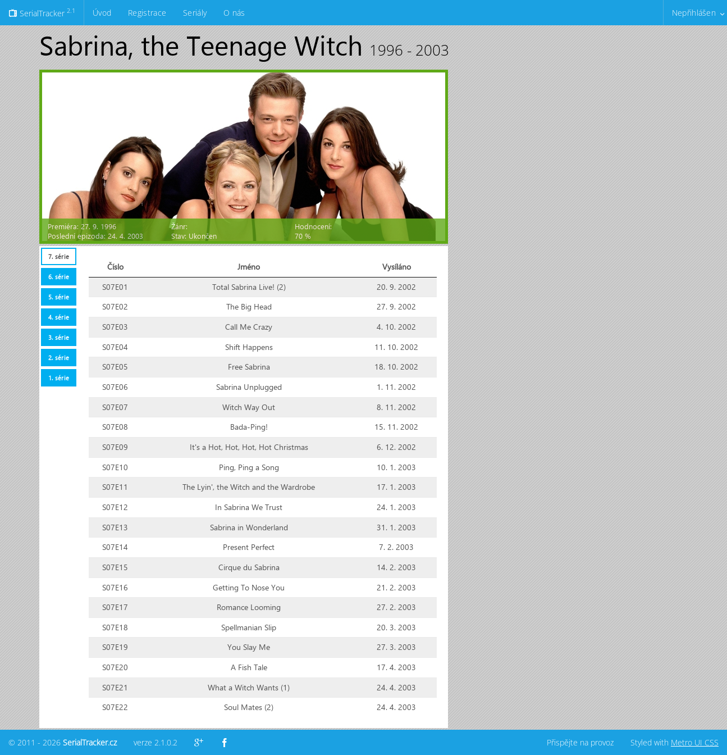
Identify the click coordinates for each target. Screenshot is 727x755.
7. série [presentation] (58, 256)
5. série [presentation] (58, 297)
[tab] (58, 256)
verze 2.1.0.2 (155, 742)
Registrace (147, 12)
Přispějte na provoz (580, 742)
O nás (234, 12)
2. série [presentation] (58, 357)
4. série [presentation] (58, 317)
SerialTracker (41, 12)
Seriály (195, 12)
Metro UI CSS (695, 742)
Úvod (102, 12)
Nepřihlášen (694, 12)
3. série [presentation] (58, 337)
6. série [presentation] (58, 276)
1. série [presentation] (58, 378)
